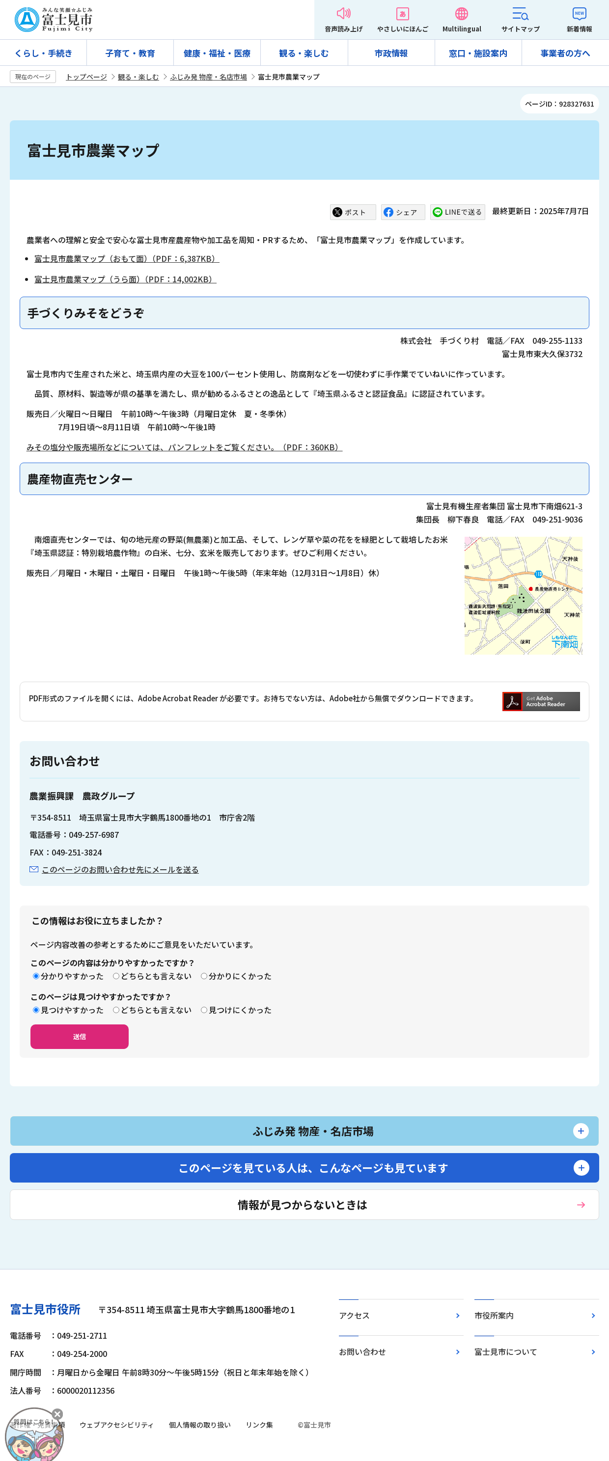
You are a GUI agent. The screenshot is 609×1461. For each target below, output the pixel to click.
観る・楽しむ (304, 53)
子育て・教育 (130, 53)
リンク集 (259, 1425)
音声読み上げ (344, 28)
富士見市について (505, 1351)
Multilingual (462, 28)
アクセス (354, 1315)
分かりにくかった (240, 976)
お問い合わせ (362, 1351)
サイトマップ (520, 28)
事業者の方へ (565, 53)
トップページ (86, 77)
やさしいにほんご (402, 28)
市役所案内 (494, 1315)
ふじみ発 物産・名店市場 (208, 77)
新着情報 (579, 28)
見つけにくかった (240, 1010)
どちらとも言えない (156, 976)
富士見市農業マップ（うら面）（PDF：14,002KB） (125, 279)
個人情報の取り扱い (200, 1425)
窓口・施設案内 (478, 53)
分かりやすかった (72, 976)
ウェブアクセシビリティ (117, 1425)
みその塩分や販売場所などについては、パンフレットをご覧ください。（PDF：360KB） (185, 447)
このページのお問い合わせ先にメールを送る (120, 869)
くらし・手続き (43, 53)
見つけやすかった (72, 1010)
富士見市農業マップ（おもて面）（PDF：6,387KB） (127, 258)
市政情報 (391, 53)
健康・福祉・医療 (217, 53)
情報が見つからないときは (302, 1204)
